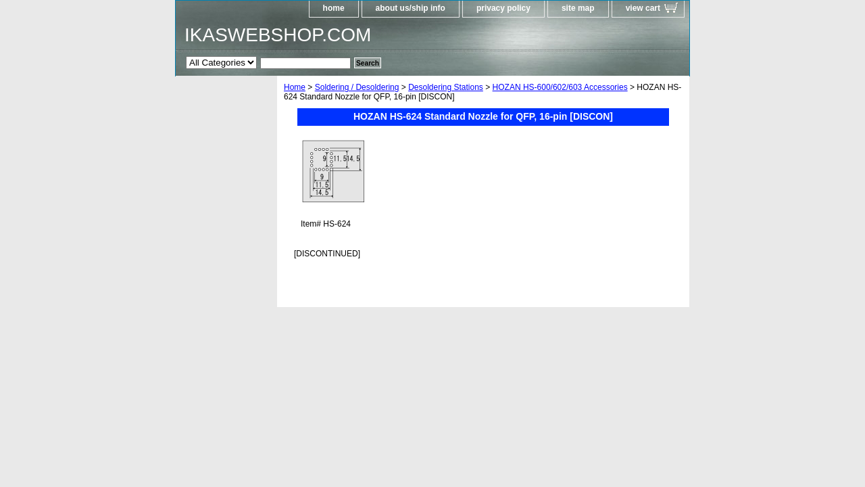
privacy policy (503, 8)
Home (294, 87)
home (334, 8)
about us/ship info (410, 8)
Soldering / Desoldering (357, 87)
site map (578, 8)
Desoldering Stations (445, 87)
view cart (643, 8)
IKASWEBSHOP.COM (277, 34)
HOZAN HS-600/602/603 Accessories (560, 87)
